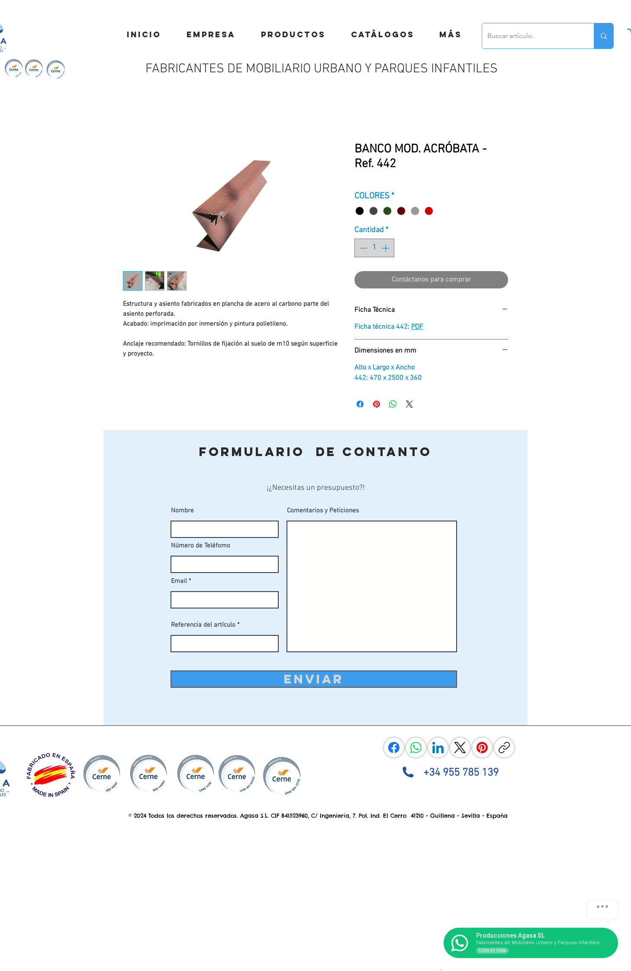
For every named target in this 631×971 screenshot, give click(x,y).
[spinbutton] (374, 248)
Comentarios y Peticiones (323, 511)
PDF (417, 327)
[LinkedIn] (438, 747)
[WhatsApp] (416, 747)
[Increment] (386, 248)
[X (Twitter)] (460, 747)
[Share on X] (409, 404)
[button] (450, 34)
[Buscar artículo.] (531, 36)
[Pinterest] (482, 747)
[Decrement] (362, 248)
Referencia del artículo (203, 625)
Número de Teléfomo (200, 546)
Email (179, 581)
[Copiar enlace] (504, 747)
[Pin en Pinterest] (376, 404)
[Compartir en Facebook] (360, 404)
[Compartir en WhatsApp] (393, 404)
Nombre (182, 511)
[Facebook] (394, 747)
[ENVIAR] (314, 679)
